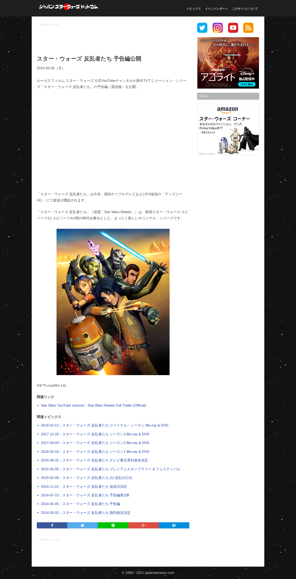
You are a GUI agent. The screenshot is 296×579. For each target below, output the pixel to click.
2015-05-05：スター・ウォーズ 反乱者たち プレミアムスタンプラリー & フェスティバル (110, 469)
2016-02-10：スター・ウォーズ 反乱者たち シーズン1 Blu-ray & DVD (95, 452)
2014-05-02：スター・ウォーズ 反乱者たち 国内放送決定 (86, 513)
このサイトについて (245, 8)
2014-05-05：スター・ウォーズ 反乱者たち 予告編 (80, 504)
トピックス (193, 8)
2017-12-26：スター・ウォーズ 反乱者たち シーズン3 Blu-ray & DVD (95, 434)
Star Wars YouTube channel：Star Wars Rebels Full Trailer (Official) (93, 405)
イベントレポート (216, 8)
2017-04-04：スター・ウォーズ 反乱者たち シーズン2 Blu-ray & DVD (95, 443)
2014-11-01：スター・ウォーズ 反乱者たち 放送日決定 (84, 487)
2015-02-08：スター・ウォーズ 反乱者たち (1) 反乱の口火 (86, 478)
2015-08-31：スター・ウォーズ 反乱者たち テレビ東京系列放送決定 (94, 460)
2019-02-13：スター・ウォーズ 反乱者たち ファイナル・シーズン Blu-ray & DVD (104, 425)
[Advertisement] (113, 37)
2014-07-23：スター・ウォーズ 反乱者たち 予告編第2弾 (85, 495)
